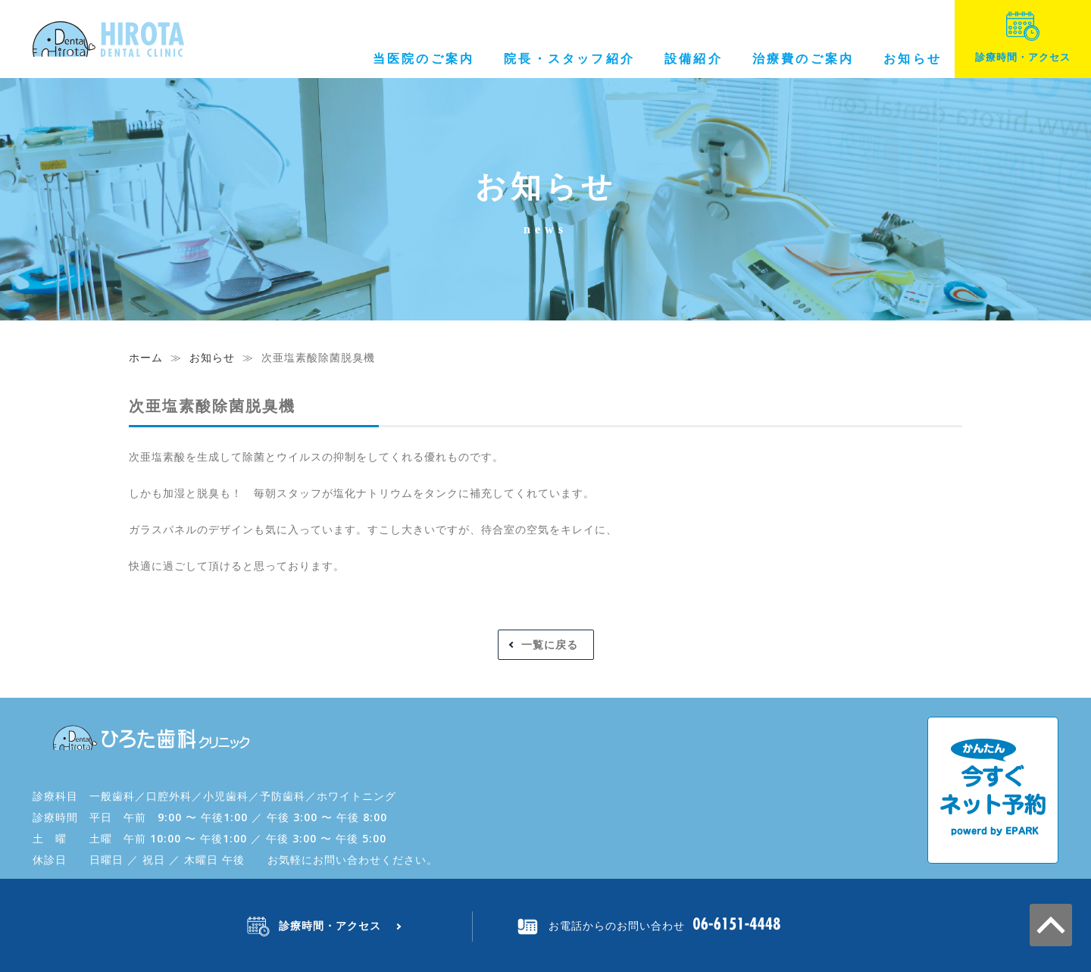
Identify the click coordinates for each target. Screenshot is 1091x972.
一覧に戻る (549, 644)
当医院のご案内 (423, 58)
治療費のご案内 (803, 58)
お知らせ (912, 58)
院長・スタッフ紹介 (569, 58)
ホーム (146, 357)
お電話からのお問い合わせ (617, 925)
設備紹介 (693, 58)
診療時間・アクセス (1023, 37)
